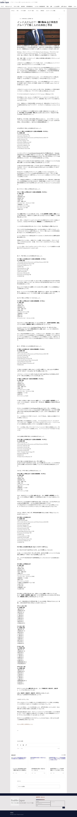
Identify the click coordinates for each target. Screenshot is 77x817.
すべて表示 (64, 755)
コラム (37, 10)
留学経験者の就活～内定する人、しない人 (38, 769)
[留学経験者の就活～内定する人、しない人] (38, 762)
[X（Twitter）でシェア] (20, 745)
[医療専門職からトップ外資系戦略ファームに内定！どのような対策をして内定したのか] (57, 762)
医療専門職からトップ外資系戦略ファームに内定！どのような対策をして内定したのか (57, 769)
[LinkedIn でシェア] (23, 745)
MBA (17, 10)
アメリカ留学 (23, 10)
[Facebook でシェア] (17, 745)
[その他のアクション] (59, 18)
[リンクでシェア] (26, 745)
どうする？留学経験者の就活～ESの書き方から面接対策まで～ (19, 769)
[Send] (63, 807)
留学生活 (42, 10)
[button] (64, 10)
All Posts (12, 10)
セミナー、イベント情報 (50, 10)
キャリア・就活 (31, 10)
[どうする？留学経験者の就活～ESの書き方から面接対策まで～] (19, 762)
